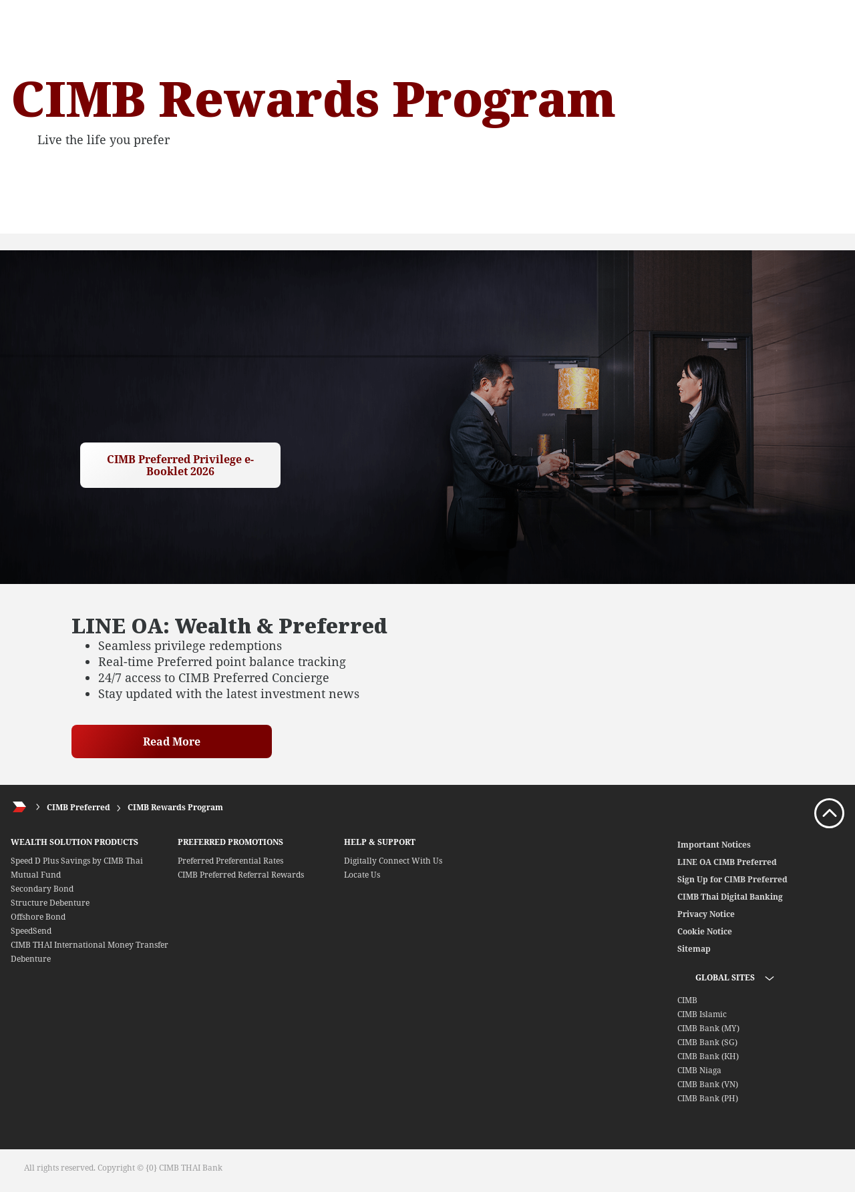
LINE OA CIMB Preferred (727, 862)
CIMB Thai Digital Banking (730, 896)
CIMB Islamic (702, 1014)
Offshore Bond (38, 916)
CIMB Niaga (699, 1070)
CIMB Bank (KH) (708, 1056)
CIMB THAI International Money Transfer (89, 944)
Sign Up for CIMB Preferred (732, 879)
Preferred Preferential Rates (230, 860)
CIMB (687, 1000)
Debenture (31, 958)
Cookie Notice (704, 931)
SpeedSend (31, 930)
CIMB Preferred (78, 807)
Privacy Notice (706, 914)
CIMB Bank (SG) (707, 1042)
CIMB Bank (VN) (707, 1084)
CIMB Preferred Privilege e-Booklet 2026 (180, 465)
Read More (171, 741)
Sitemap (694, 948)
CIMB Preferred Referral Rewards (241, 874)
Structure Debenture (50, 902)
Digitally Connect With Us (393, 860)
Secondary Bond (42, 888)
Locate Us (362, 874)
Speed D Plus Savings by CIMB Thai (77, 860)
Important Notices (714, 844)
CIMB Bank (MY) (708, 1028)
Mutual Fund (36, 874)
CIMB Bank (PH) (707, 1098)
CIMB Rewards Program (175, 807)
